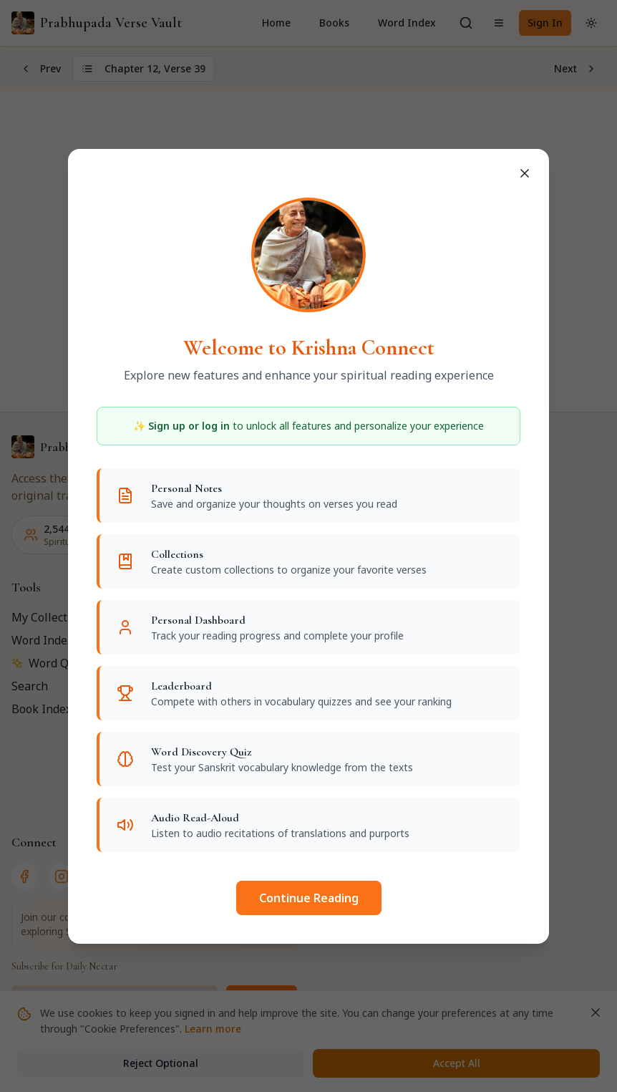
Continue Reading (309, 898)
